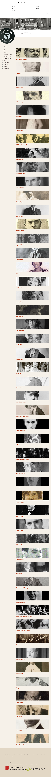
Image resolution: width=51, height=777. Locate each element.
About (37, 8)
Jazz (4, 60)
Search (47, 13)
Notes (13, 10)
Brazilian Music (7, 54)
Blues (4, 52)
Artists (37, 6)
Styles (13, 8)
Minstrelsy (5, 62)
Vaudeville (5, 68)
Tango (4, 66)
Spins (13, 6)
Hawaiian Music (7, 58)
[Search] (24, 13)
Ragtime (5, 64)
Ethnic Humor (6, 56)
